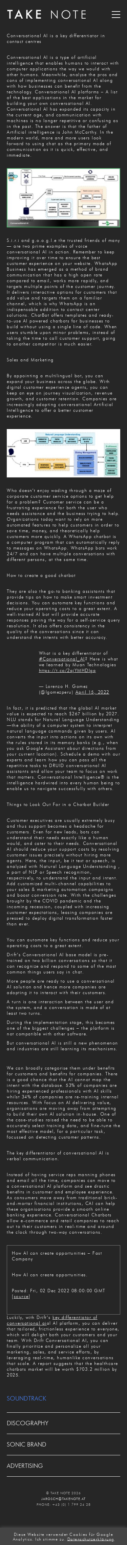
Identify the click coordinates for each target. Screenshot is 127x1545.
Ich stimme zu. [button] (50, 1538)
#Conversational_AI (62, 659)
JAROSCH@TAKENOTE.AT (63, 1499)
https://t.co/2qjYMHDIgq (67, 670)
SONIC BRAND (26, 1444)
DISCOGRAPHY (27, 1423)
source (21, 1296)
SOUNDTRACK (26, 1398)
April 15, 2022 (92, 692)
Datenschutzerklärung (90, 1538)
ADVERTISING (25, 1466)
